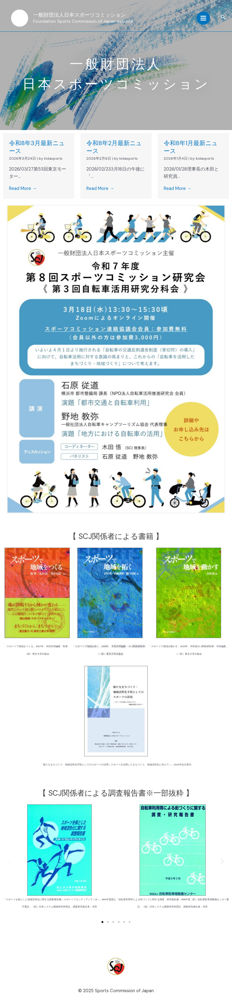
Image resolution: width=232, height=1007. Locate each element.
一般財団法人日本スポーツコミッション (79, 14)
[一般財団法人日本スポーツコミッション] (20, 18)
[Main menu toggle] (203, 18)
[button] (223, 17)
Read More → (23, 188)
